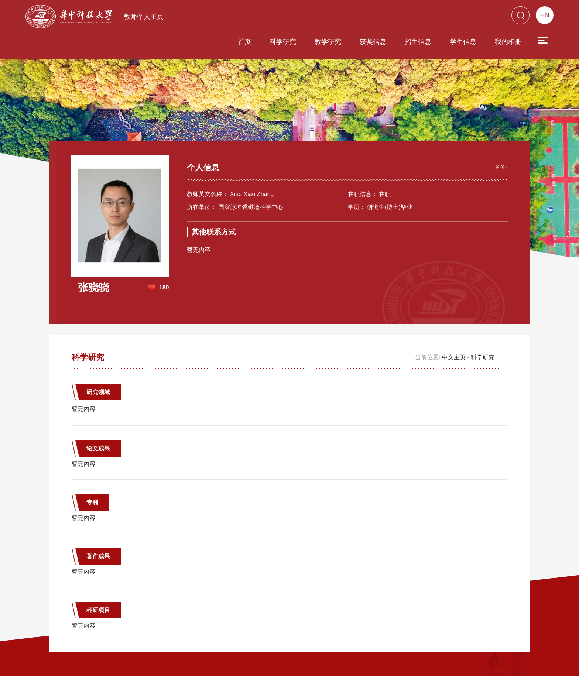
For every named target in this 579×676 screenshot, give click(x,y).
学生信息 (421, 17)
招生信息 (376, 17)
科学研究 (240, 17)
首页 (202, 17)
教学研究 (286, 17)
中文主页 (454, 329)
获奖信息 (331, 17)
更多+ (500, 138)
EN (544, 15)
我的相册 (466, 17)
